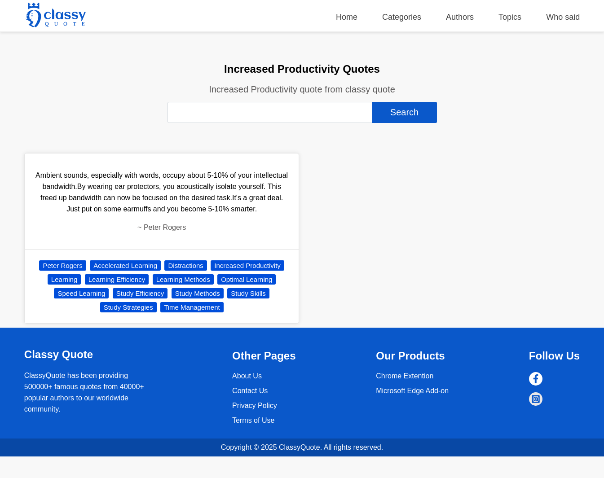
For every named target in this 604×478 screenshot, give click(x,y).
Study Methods (197, 293)
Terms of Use (253, 420)
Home (346, 17)
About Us (247, 376)
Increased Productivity (247, 265)
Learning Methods (183, 279)
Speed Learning (81, 293)
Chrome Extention (404, 376)
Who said (563, 17)
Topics (509, 17)
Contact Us (250, 391)
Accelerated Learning (125, 265)
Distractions (185, 265)
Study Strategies (128, 307)
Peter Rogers (62, 265)
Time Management (192, 307)
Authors (460, 17)
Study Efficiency (140, 293)
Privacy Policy (254, 405)
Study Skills (248, 293)
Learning (64, 279)
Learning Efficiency (116, 279)
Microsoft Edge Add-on (412, 391)
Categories (401, 17)
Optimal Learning (246, 279)
